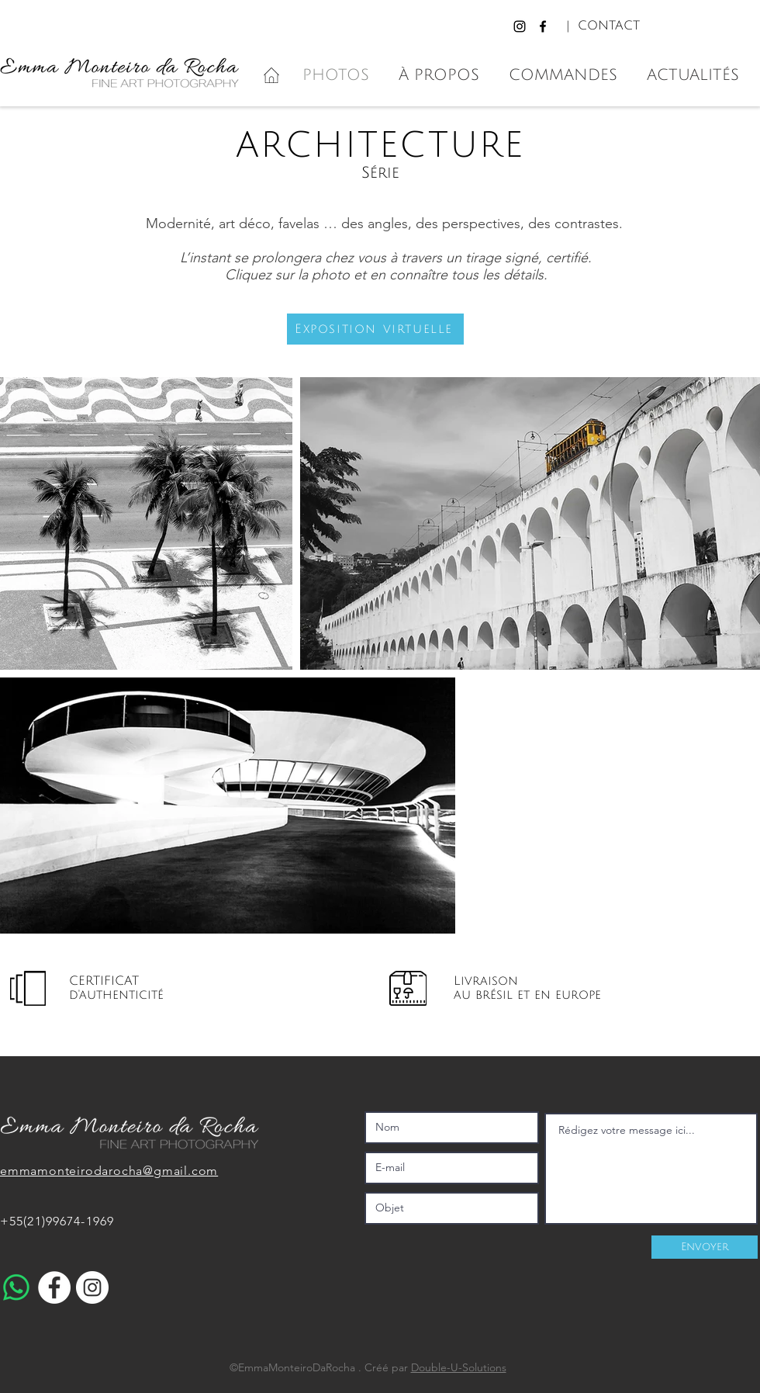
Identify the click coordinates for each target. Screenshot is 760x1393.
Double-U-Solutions (458, 1367)
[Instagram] (519, 26)
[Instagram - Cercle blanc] (92, 1287)
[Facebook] (543, 26)
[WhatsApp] (16, 1287)
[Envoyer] (704, 1247)
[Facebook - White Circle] (54, 1287)
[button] (375, 329)
